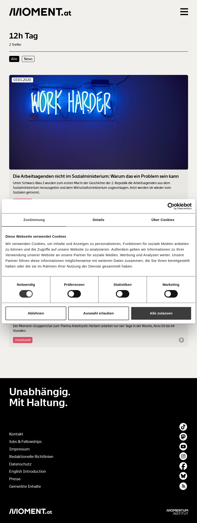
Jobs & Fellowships (25, 441)
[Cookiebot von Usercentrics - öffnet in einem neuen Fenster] (171, 206)
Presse (14, 479)
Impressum (19, 449)
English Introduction (27, 471)
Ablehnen (36, 313)
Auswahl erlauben (98, 313)
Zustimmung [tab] (34, 220)
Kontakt (16, 434)
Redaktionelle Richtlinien (31, 456)
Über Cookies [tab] (162, 220)
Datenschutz (20, 464)
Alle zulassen (161, 313)
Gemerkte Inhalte (25, 486)
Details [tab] (98, 220)
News (28, 59)
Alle (14, 59)
